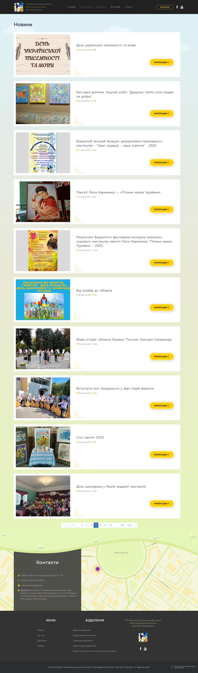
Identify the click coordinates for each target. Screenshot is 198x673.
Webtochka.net (179, 668)
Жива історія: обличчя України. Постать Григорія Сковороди (124, 339)
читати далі (160, 62)
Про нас (41, 635)
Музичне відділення (81, 630)
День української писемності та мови (106, 45)
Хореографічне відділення (84, 635)
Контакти (164, 7)
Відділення (42, 640)
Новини (126, 6)
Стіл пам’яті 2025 (90, 437)
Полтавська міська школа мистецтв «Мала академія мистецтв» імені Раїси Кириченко (98, 667)
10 (110, 525)
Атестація (113, 6)
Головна (72, 6)
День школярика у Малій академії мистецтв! (111, 486)
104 (129, 525)
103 (122, 525)
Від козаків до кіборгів (94, 290)
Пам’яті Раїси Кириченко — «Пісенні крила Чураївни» (118, 192)
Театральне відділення (83, 640)
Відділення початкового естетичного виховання (95, 651)
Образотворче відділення (84, 646)
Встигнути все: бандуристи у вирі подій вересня (115, 388)
